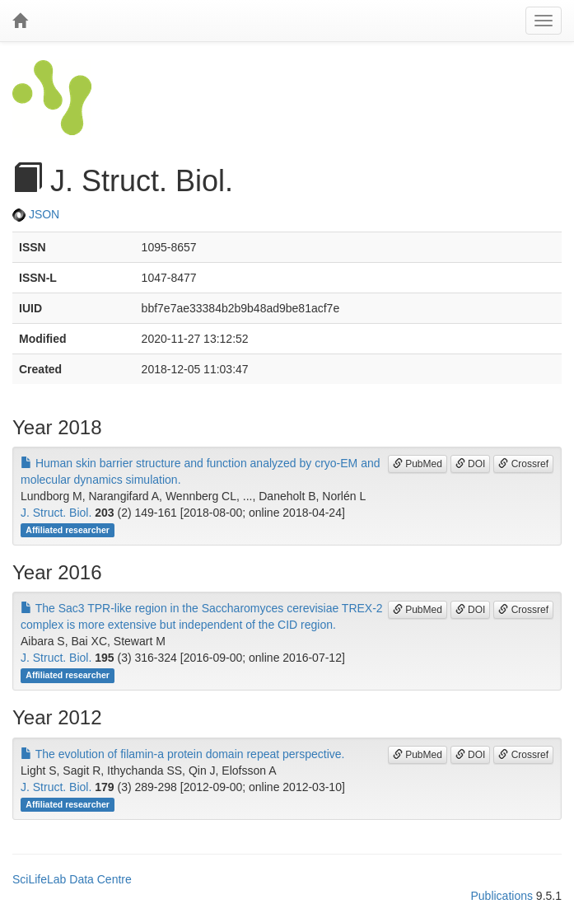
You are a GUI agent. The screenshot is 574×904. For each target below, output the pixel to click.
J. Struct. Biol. (56, 512)
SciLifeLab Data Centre (72, 879)
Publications (501, 895)
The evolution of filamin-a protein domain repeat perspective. (183, 754)
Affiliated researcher (68, 530)
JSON (35, 214)
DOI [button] (470, 464)
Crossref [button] (523, 464)
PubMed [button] (417, 464)
